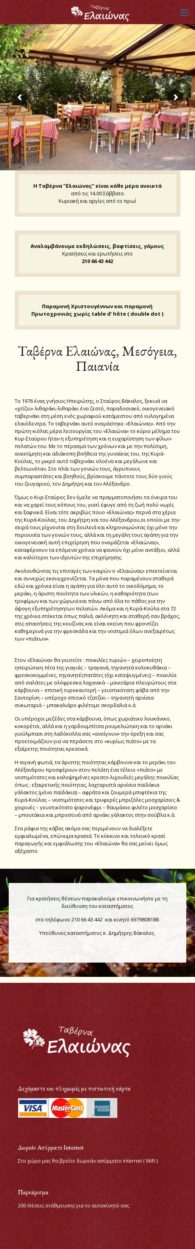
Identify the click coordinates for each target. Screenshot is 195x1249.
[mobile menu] (184, 12)
